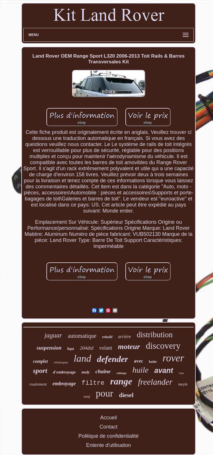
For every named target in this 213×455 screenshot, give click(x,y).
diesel (126, 395)
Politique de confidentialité (108, 436)
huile (140, 369)
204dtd (86, 348)
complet (40, 361)
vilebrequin (61, 362)
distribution (155, 334)
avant (163, 370)
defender (112, 359)
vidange (121, 373)
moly (86, 372)
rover (173, 358)
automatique (82, 336)
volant (105, 348)
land (82, 358)
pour (104, 393)
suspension (49, 348)
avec (138, 361)
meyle (183, 384)
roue (181, 373)
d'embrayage (64, 372)
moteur (129, 346)
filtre (93, 383)
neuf (87, 396)
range (121, 381)
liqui (70, 349)
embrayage (64, 383)
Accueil (108, 417)
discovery (163, 346)
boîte (153, 361)
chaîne (103, 371)
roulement (38, 384)
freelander (155, 381)
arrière (124, 336)
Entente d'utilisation (108, 445)
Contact (108, 427)
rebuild (107, 337)
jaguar (53, 335)
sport (40, 370)
